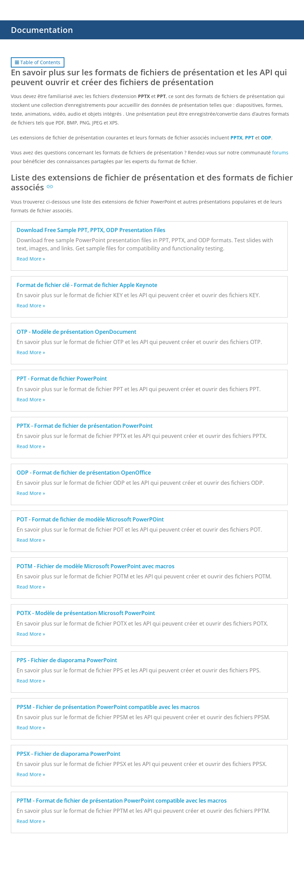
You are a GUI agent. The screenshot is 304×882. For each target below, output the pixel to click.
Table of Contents (37, 62)
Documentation (42, 29)
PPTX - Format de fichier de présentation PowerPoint (85, 425)
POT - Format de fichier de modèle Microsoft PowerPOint (90, 519)
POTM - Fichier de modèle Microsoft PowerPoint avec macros (96, 566)
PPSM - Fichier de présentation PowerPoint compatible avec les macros (108, 707)
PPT (249, 137)
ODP (266, 137)
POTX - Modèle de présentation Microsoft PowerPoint (86, 613)
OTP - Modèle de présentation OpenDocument (76, 331)
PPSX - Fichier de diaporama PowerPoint (68, 754)
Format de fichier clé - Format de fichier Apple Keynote (87, 285)
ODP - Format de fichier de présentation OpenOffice (84, 472)
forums (280, 152)
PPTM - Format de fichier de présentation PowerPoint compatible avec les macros (122, 800)
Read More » (31, 258)
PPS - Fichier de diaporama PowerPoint (67, 660)
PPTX (236, 137)
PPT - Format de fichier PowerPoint (62, 378)
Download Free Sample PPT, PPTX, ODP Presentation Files (91, 230)
